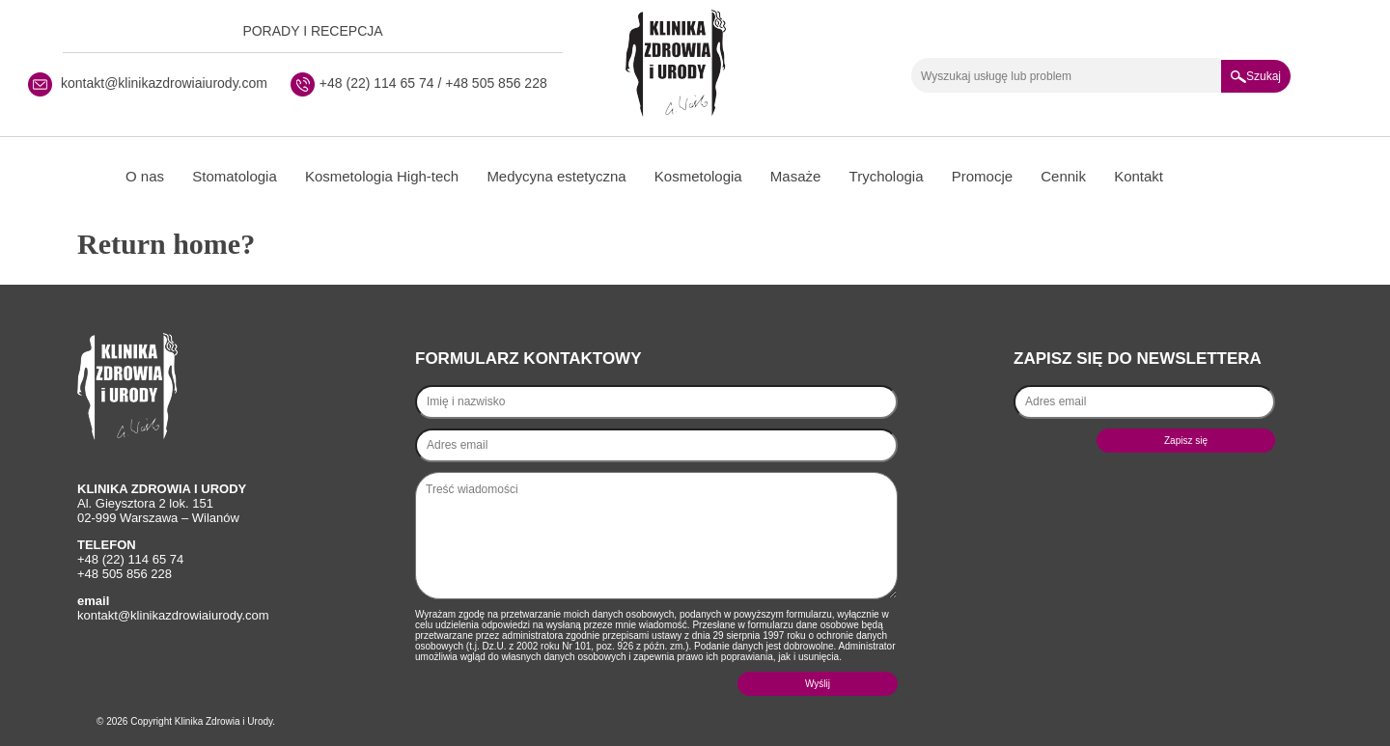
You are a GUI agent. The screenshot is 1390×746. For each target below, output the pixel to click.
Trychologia (886, 176)
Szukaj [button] (1256, 76)
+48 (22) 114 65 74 (377, 83)
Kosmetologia (698, 176)
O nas (144, 176)
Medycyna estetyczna (556, 176)
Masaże (795, 176)
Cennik (1063, 176)
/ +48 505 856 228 (490, 83)
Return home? (166, 244)
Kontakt (1138, 176)
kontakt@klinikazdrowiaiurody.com (164, 83)
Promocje (982, 176)
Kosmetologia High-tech (382, 176)
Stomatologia (234, 176)
